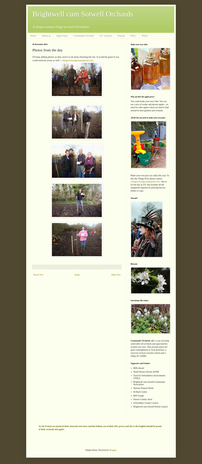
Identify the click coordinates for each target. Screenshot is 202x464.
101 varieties (105, 35)
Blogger (112, 450)
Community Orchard (83, 35)
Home (33, 35)
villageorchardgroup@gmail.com (77, 60)
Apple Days (62, 35)
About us (46, 35)
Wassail (121, 35)
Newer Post (38, 275)
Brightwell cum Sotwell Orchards (82, 14)
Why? (133, 35)
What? (145, 35)
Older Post (116, 275)
